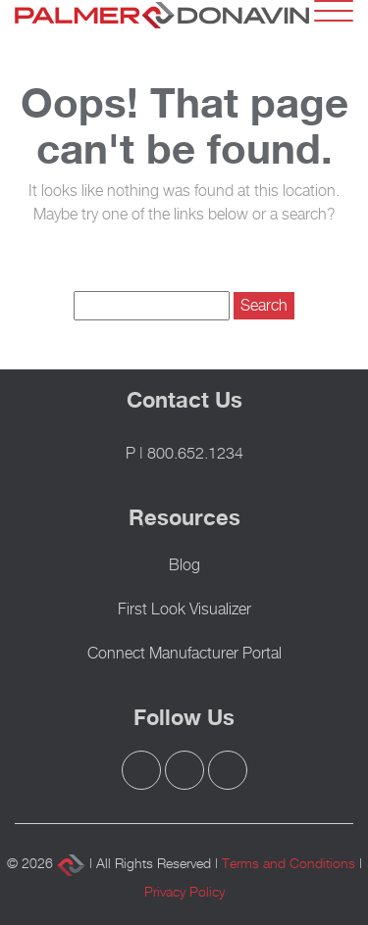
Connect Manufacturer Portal (184, 653)
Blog (184, 565)
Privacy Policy (184, 891)
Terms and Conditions (288, 862)
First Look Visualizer (184, 609)
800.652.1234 (195, 453)
